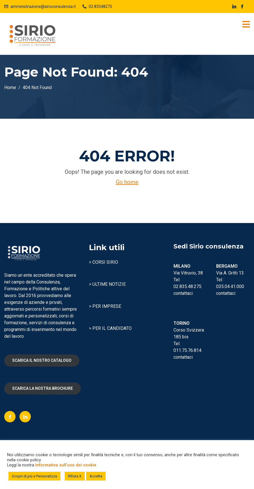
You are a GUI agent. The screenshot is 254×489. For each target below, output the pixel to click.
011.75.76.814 (187, 350)
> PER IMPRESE (105, 306)
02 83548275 (100, 6)
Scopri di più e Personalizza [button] (34, 476)
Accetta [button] (96, 476)
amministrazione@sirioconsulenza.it (43, 6)
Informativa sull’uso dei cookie (65, 465)
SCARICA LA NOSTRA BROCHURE (42, 388)
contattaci (183, 293)
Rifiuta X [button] (74, 476)
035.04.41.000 (230, 286)
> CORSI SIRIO (103, 262)
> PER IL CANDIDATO (110, 328)
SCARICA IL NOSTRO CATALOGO (41, 360)
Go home (127, 182)
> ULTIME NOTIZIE (107, 284)
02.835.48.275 (187, 286)
